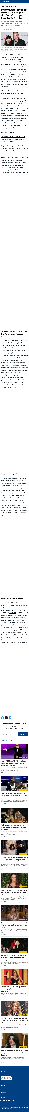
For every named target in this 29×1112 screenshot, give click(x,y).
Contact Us (3, 1097)
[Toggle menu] (26, 1)
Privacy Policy (4, 1090)
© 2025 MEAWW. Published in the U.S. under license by (12, 1069)
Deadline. (4, 113)
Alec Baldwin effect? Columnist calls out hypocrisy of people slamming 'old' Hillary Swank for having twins (13, 139)
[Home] (5, 1)
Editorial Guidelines (5, 1087)
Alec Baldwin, (12, 57)
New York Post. (13, 360)
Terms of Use (3, 1094)
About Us (3, 1085)
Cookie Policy (3, 1092)
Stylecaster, (12, 612)
